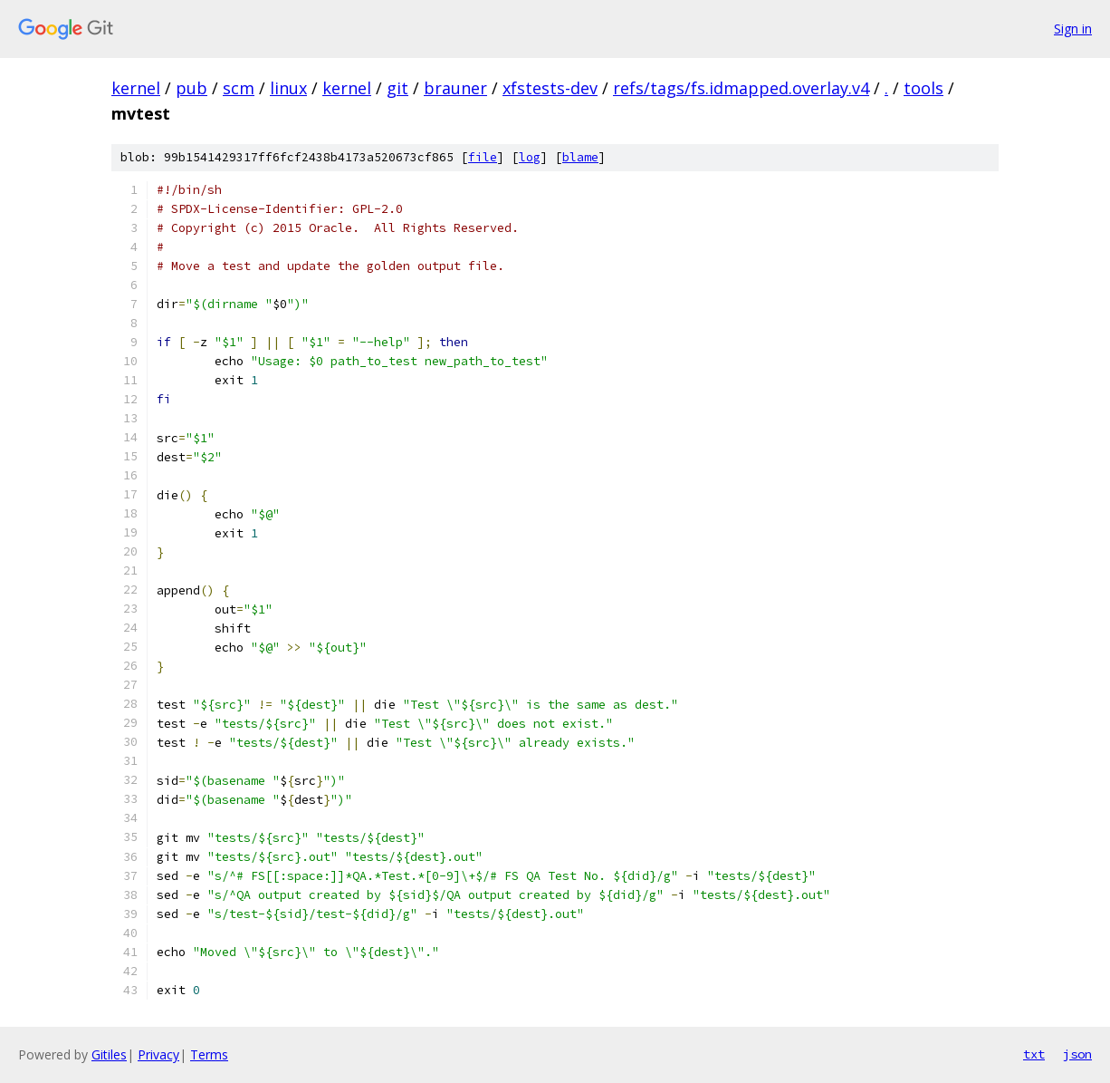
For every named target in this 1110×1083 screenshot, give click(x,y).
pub (191, 88)
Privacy (158, 1054)
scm (238, 88)
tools (923, 88)
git (397, 88)
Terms (209, 1054)
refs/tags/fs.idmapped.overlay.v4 (741, 88)
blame (580, 157)
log (530, 157)
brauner (455, 88)
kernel (135, 88)
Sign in (1073, 28)
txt (1034, 1054)
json (1077, 1054)
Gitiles (109, 1054)
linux (288, 88)
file (482, 157)
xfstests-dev (550, 88)
